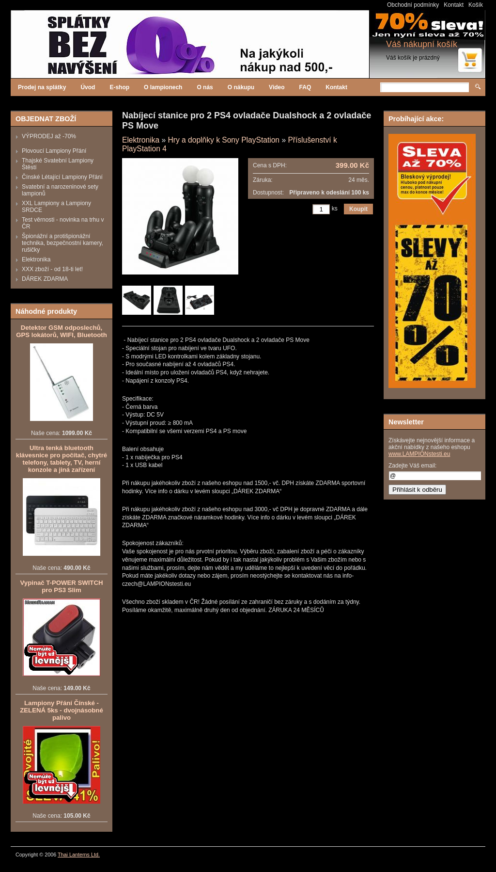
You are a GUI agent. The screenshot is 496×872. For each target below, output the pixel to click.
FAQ (305, 87)
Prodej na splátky (42, 87)
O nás (205, 87)
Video (276, 87)
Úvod (87, 87)
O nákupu (241, 87)
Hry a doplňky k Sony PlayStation (223, 140)
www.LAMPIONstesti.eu (419, 454)
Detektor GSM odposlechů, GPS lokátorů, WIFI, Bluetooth (61, 331)
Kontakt (454, 4)
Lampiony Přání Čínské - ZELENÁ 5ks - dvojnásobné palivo (61, 710)
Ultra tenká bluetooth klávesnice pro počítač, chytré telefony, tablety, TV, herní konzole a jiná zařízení (61, 458)
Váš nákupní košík (421, 44)
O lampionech (163, 87)
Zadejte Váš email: (412, 465)
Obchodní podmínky (413, 4)
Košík (475, 4)
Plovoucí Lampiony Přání (54, 150)
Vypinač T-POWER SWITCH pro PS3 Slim (61, 586)
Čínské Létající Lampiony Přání (62, 177)
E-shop (119, 87)
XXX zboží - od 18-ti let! (52, 269)
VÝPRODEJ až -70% (49, 136)
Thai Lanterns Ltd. (79, 854)
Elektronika (36, 259)
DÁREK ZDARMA (45, 278)
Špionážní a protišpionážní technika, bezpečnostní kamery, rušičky (62, 243)
